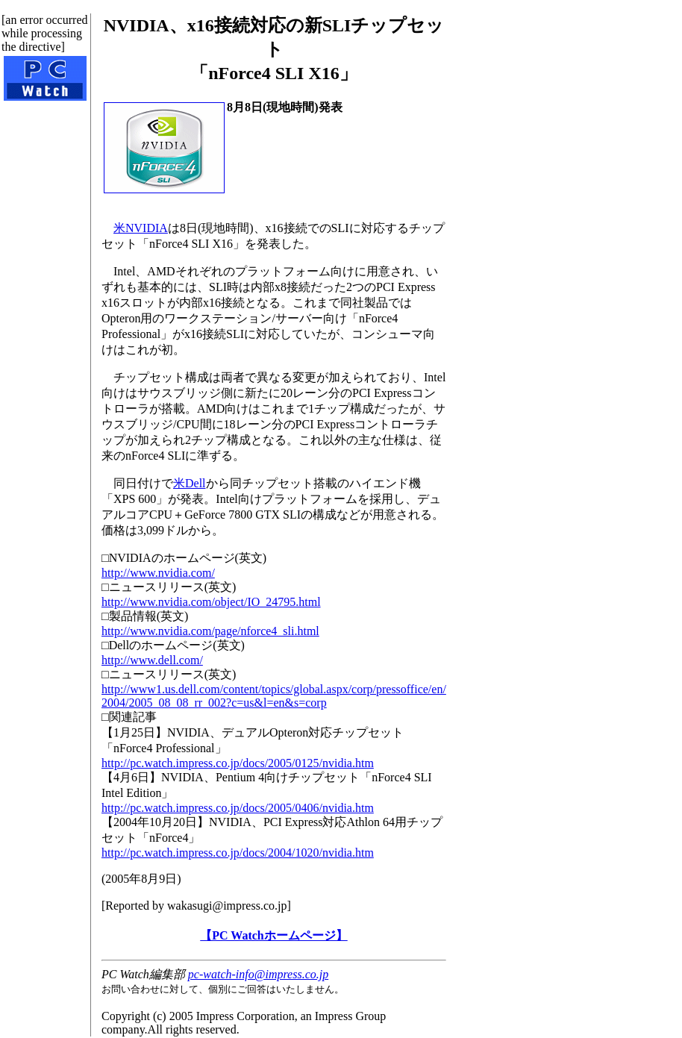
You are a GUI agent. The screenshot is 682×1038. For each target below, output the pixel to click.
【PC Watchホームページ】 (273, 935)
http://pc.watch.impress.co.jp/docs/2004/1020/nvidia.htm (237, 852)
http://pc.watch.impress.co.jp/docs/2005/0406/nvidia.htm (237, 807)
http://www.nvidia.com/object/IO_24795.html (211, 601)
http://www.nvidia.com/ (158, 572)
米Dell (189, 483)
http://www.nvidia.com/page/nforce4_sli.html (210, 631)
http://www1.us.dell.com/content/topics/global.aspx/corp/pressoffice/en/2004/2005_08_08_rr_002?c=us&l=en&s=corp (273, 696)
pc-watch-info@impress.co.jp (258, 974)
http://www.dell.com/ (152, 660)
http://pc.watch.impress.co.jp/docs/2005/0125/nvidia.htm (237, 763)
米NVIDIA (140, 228)
